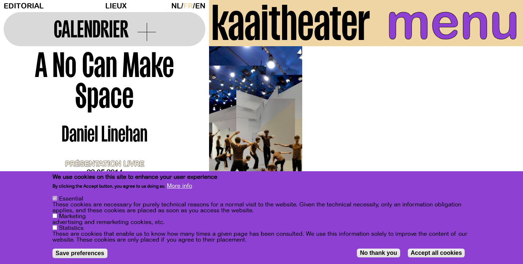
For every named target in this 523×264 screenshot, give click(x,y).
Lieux (116, 6)
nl (176, 6)
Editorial (24, 6)
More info (179, 186)
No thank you (378, 253)
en (200, 6)
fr (188, 6)
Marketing (72, 216)
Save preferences (80, 253)
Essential (71, 198)
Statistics (71, 228)
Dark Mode (166, 6)
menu (452, 22)
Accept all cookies (436, 253)
